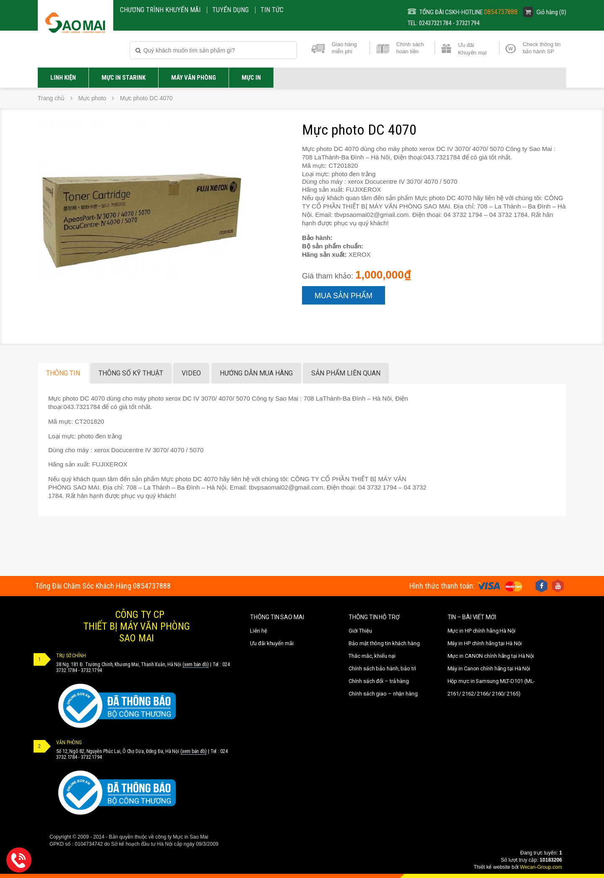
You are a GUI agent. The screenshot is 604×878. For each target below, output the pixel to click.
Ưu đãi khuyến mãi (271, 643)
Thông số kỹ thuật (131, 373)
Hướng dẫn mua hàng (256, 373)
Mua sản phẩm (343, 296)
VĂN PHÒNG (69, 742)
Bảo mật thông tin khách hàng (384, 643)
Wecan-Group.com (541, 867)
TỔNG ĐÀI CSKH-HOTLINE (463, 12)
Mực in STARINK (124, 77)
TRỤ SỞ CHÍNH (71, 656)
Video (191, 373)
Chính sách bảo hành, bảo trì (382, 668)
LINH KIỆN (63, 77)
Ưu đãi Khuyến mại (472, 48)
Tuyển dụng (230, 10)
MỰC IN (251, 77)
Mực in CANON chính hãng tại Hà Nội (491, 656)
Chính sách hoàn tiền (410, 48)
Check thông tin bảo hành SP (541, 48)
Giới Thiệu (360, 631)
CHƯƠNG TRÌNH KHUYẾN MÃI (160, 10)
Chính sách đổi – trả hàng (379, 681)
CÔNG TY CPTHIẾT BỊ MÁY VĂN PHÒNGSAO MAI (136, 626)
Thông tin (63, 373)
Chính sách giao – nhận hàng (383, 693)
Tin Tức (272, 10)
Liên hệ (258, 631)
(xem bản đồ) (195, 664)
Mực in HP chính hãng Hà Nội (481, 631)
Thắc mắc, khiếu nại (372, 656)
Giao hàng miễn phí (344, 48)
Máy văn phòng (193, 77)
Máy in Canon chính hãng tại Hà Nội (489, 668)
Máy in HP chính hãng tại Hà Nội (485, 643)
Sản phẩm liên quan (345, 373)
